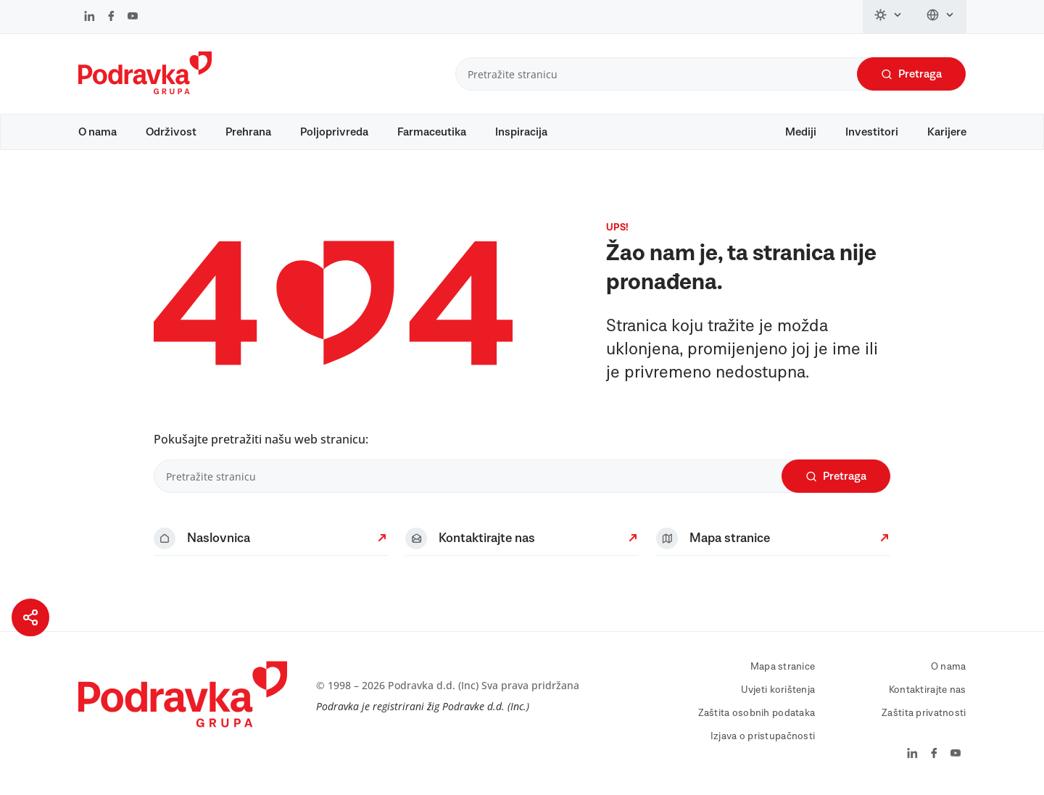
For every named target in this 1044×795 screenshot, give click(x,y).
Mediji (800, 132)
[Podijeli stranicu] (30, 617)
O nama (97, 132)
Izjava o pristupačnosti (762, 736)
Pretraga (911, 74)
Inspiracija (521, 132)
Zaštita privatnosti (924, 713)
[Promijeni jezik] (940, 16)
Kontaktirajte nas (927, 690)
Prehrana (248, 132)
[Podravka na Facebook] (111, 17)
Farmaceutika (431, 132)
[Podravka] (145, 90)
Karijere (946, 132)
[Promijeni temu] (889, 16)
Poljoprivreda (334, 132)
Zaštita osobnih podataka (757, 713)
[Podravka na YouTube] (133, 17)
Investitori (871, 132)
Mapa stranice (783, 667)
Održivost (171, 132)
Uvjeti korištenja (778, 690)
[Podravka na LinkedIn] (89, 17)
